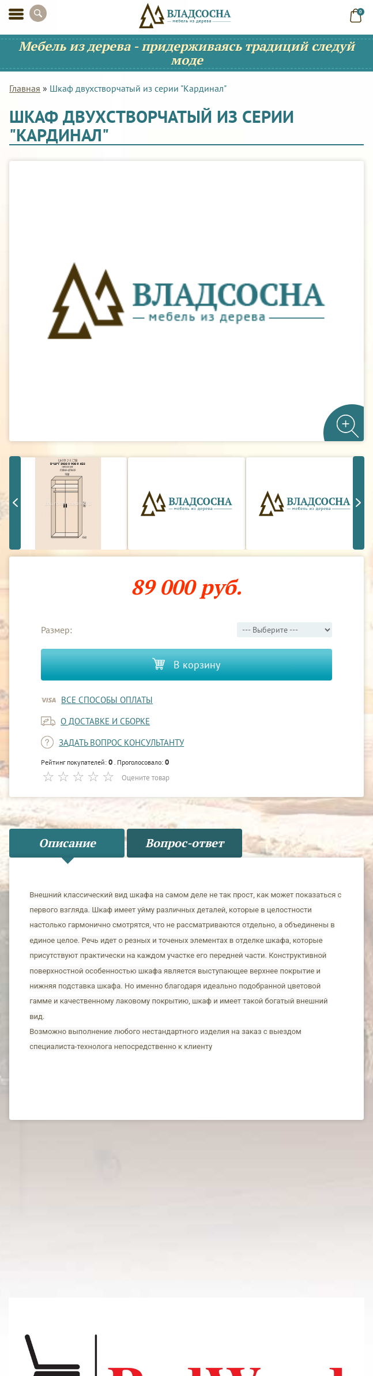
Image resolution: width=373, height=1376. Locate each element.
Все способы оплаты (107, 699)
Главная (24, 88)
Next (358, 503)
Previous (15, 503)
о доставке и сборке (105, 721)
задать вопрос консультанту (121, 742)
